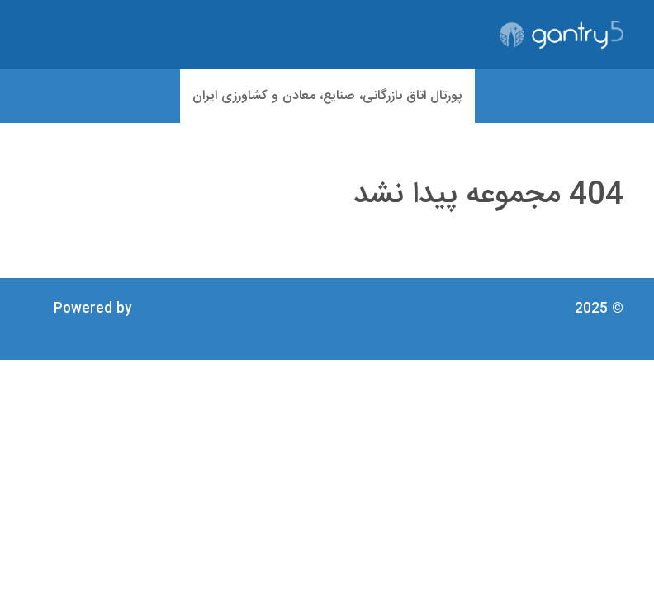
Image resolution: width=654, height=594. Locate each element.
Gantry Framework (142, 319)
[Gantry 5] (561, 35)
